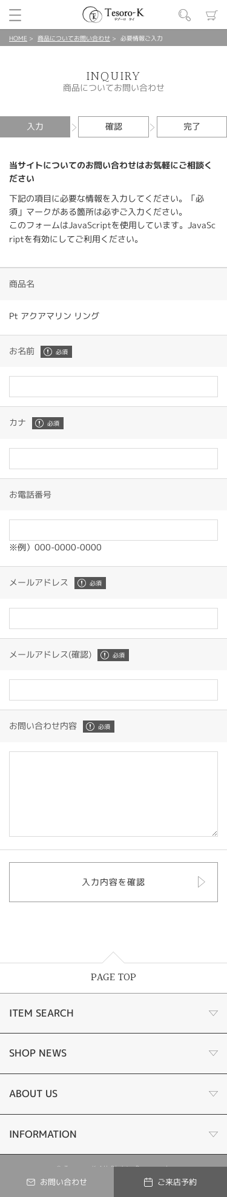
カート (212, 15)
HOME (18, 38)
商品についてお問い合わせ (74, 38)
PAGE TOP (113, 994)
